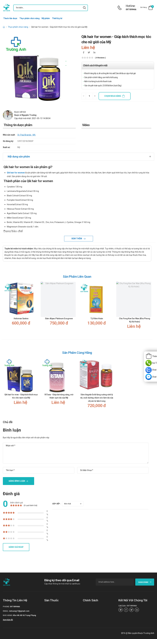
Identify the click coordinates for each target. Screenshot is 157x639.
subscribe (144, 582)
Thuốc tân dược (10, 18)
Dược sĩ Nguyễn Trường (25, 115)
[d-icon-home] (4, 27)
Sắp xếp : (56, 504)
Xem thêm (76, 238)
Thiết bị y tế (57, 18)
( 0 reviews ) (100, 58)
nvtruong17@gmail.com (19, 611)
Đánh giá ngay (16, 547)
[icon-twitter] (89, 53)
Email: (6, 611)
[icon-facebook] (83, 53)
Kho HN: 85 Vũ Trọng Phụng (24, 615)
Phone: (6, 606)
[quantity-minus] (83, 96)
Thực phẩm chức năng (29, 18)
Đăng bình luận (17, 481)
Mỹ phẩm (46, 18)
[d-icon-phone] (120, 8)
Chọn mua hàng (112, 96)
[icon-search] (84, 8)
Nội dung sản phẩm (19, 156)
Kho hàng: (8, 615)
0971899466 (131, 9)
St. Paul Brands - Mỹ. (26, 135)
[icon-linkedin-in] (94, 53)
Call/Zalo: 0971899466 (127, 606)
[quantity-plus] (95, 96)
